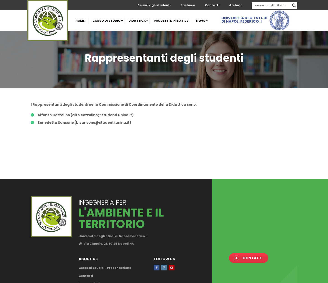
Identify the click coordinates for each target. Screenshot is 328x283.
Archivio (236, 5)
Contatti (212, 5)
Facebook (156, 267)
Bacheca (187, 5)
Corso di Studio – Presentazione (105, 268)
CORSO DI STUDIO (106, 21)
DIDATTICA (137, 21)
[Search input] (272, 5)
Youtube (171, 267)
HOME (80, 21)
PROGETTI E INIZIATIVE (171, 21)
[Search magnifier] (294, 5)
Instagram (164, 267)
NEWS (200, 21)
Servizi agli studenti (154, 5)
